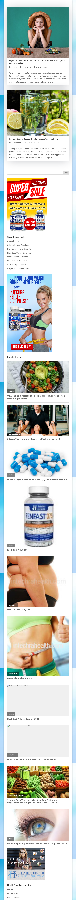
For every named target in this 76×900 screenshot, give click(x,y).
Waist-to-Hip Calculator (16, 264)
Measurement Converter (17, 260)
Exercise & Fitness (14, 897)
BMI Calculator (13, 241)
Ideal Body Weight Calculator (19, 253)
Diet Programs (13, 893)
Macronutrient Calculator (17, 257)
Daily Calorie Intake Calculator (19, 249)
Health (38, 67)
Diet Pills (10, 889)
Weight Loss (47, 67)
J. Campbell (16, 67)
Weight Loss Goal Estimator (18, 268)
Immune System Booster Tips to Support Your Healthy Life (34, 139)
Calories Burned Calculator (18, 245)
